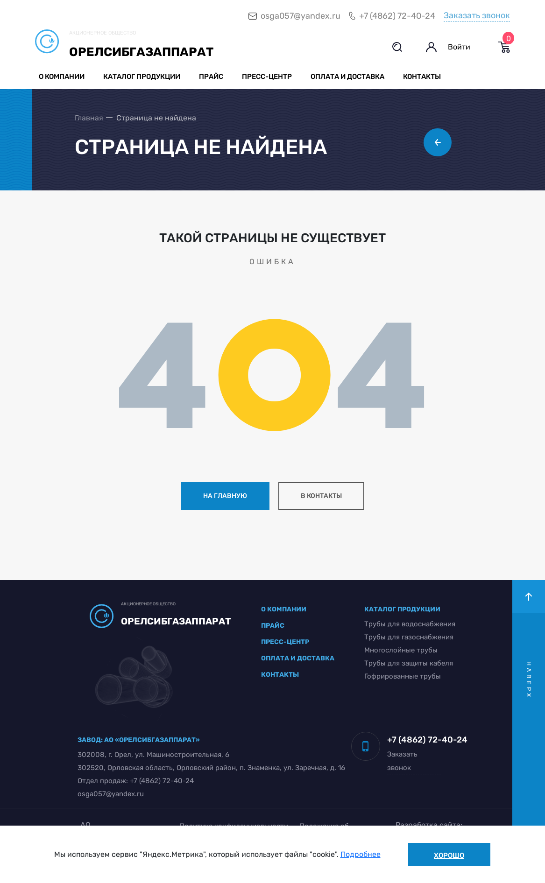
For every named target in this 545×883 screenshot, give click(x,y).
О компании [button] (62, 76)
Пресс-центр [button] (267, 76)
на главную (225, 496)
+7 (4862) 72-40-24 (397, 16)
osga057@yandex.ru (300, 16)
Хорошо (449, 855)
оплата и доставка (297, 658)
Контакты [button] (422, 76)
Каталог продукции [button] (141, 76)
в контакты (321, 496)
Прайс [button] (211, 76)
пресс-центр (285, 642)
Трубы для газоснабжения (408, 637)
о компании (283, 609)
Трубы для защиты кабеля (408, 663)
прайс (272, 626)
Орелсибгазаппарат (141, 52)
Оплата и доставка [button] (347, 76)
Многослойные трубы (401, 650)
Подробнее (360, 854)
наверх (528, 680)
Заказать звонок (477, 15)
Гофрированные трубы (402, 676)
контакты (280, 675)
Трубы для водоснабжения (409, 624)
